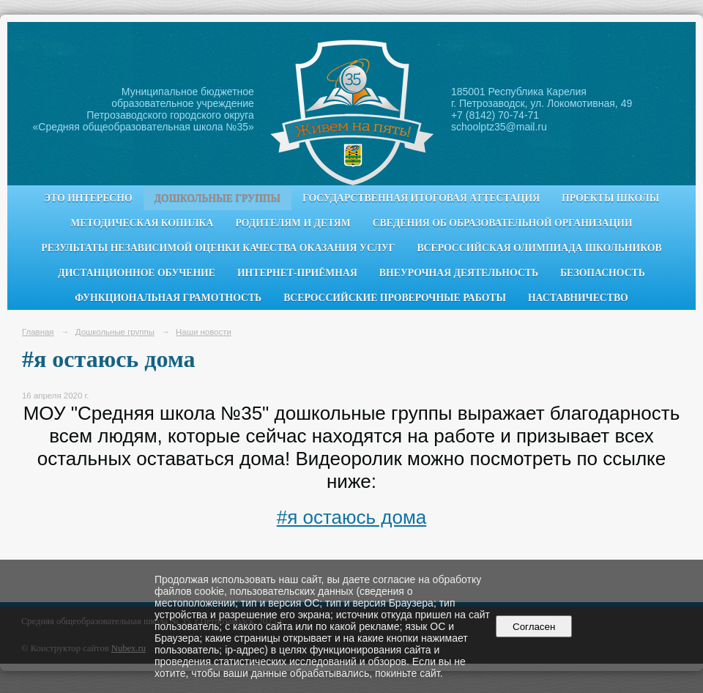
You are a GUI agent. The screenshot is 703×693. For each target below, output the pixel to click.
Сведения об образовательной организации (503, 223)
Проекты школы (610, 198)
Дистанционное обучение (136, 272)
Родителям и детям (292, 223)
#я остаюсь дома (352, 517)
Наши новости (203, 331)
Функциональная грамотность (168, 297)
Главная (38, 331)
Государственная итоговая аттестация (421, 198)
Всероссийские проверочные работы (394, 297)
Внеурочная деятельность (458, 272)
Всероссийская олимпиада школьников (539, 247)
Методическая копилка (141, 223)
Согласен (534, 626)
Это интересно (88, 198)
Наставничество (578, 297)
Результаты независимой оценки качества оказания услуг (218, 247)
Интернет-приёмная (297, 272)
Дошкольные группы (217, 198)
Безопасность (602, 272)
